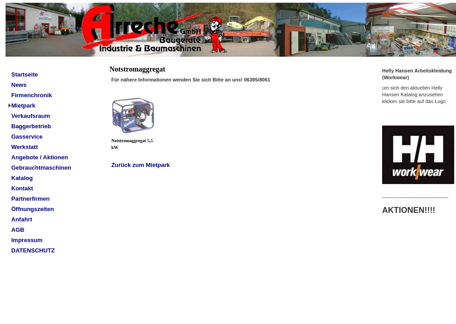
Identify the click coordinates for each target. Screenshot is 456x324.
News (19, 84)
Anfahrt (21, 219)
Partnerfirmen (30, 198)
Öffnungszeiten (32, 209)
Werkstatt (24, 147)
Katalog (22, 178)
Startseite (24, 74)
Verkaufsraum (30, 115)
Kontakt (22, 188)
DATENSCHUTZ (33, 250)
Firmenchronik (31, 95)
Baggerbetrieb (31, 126)
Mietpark (23, 105)
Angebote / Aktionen (39, 157)
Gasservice (26, 136)
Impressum (26, 240)
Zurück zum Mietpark (140, 165)
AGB (17, 229)
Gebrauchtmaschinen (41, 167)
